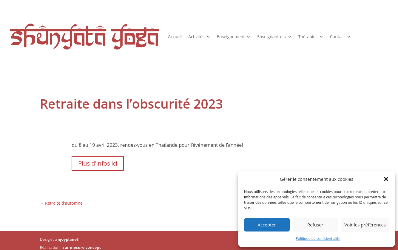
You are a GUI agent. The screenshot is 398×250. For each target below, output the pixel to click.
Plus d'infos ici (97, 163)
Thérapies (307, 36)
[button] (386, 179)
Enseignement (231, 36)
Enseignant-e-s (271, 36)
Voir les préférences (365, 225)
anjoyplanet (66, 239)
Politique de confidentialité (318, 238)
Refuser (315, 225)
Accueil (175, 36)
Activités (196, 36)
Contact (337, 36)
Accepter (267, 225)
